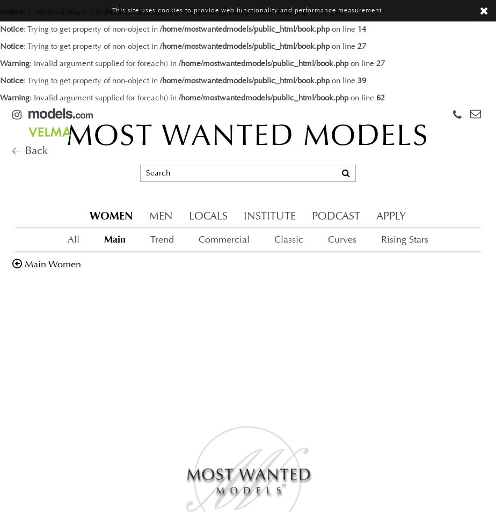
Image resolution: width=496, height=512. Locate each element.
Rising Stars (404, 240)
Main (115, 239)
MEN (161, 216)
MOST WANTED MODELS (248, 138)
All (73, 240)
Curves (342, 240)
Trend (162, 240)
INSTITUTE (270, 216)
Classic (288, 240)
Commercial (224, 240)
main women (53, 265)
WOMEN (111, 216)
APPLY (391, 216)
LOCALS (208, 216)
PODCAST (336, 216)
